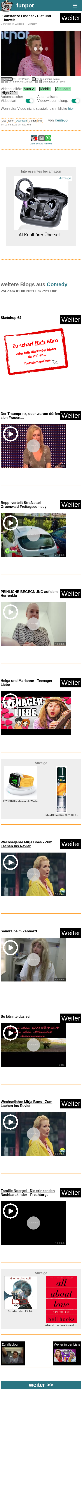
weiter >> (41, 1385)
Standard (63, 89)
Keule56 (61, 120)
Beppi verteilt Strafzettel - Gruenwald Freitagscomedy (24, 505)
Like (4, 120)
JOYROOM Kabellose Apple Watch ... (21, 801)
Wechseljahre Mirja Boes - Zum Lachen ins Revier (26, 844)
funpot (25, 5)
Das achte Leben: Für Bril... (20, 1311)
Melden (33, 120)
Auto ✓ (29, 89)
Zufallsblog (13, 1353)
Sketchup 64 (11, 318)
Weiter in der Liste (67, 1353)
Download (21, 120)
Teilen (11, 120)
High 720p (9, 93)
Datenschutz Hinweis (41, 143)
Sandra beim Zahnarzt (19, 931)
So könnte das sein (17, 1016)
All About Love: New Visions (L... (61, 1325)
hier (71, 108)
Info (40, 120)
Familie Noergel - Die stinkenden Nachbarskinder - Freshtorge (28, 1193)
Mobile (45, 89)
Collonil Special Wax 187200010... (61, 815)
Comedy (32, 23)
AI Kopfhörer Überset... (41, 234)
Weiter (70, 17)
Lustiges (19, 23)
